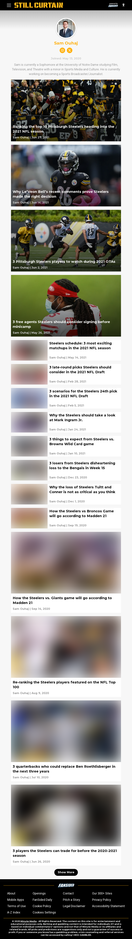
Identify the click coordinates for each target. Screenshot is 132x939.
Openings (39, 893)
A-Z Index (13, 912)
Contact (68, 893)
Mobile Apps (15, 899)
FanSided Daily (42, 899)
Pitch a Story (71, 899)
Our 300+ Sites (102, 893)
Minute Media (28, 921)
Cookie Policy (42, 906)
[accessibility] (123, 5)
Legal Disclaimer (74, 906)
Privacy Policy (101, 899)
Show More (66, 872)
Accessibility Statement (108, 906)
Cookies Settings (44, 912)
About (11, 893)
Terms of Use (16, 906)
